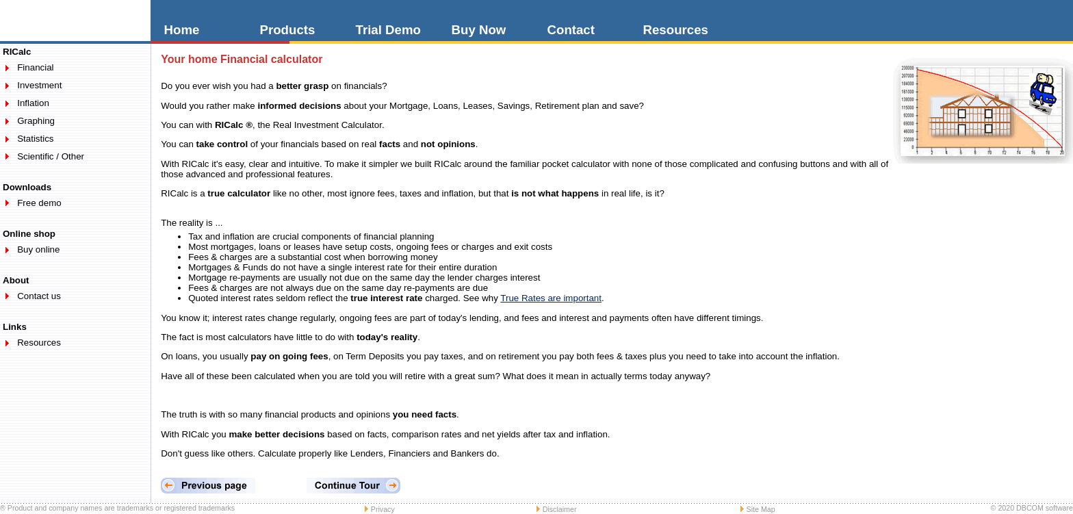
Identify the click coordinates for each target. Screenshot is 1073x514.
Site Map (761, 509)
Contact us (39, 296)
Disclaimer (560, 509)
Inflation (33, 103)
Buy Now (479, 30)
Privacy (383, 509)
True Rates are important (551, 298)
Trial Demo (388, 30)
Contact (571, 30)
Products (287, 30)
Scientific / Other (50, 156)
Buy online (38, 249)
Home (182, 30)
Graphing (36, 121)
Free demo (39, 203)
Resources (675, 30)
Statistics (35, 138)
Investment (39, 85)
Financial (35, 67)
